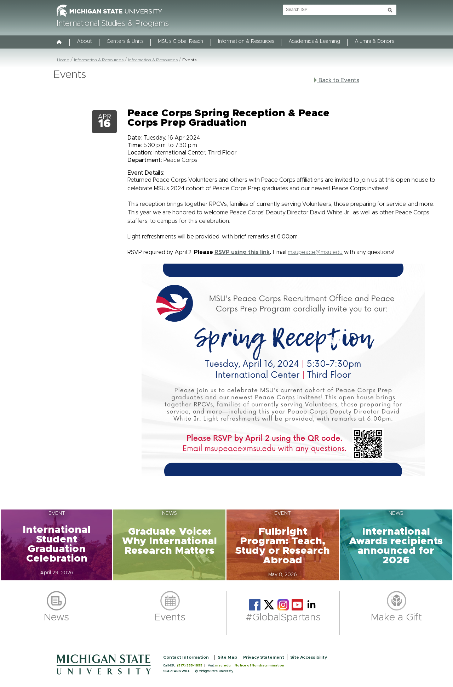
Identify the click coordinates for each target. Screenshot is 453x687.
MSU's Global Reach (180, 41)
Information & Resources (246, 41)
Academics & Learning (314, 41)
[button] (56, 544)
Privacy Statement (263, 657)
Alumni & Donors (374, 41)
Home (63, 60)
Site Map (227, 657)
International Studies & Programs (113, 24)
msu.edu (223, 665)
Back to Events (336, 80)
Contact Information (186, 657)
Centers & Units (125, 41)
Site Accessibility (308, 657)
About (84, 41)
